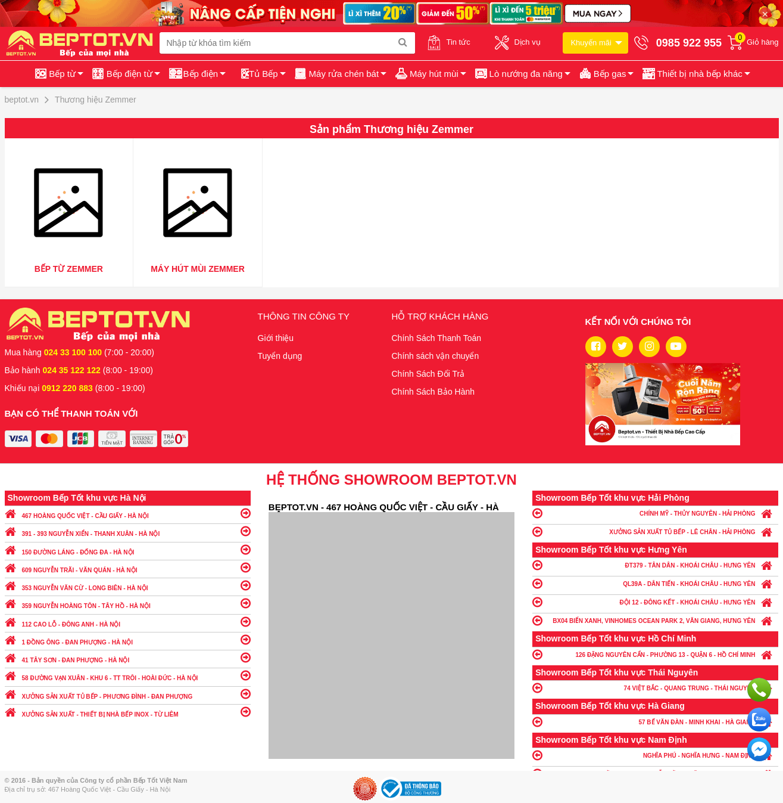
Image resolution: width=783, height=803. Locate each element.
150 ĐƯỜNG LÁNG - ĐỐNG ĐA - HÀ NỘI (128, 549)
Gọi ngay (759, 690)
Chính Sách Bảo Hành (433, 391)
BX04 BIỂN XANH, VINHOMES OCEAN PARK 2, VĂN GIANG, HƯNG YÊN (655, 620)
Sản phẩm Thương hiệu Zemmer (391, 129)
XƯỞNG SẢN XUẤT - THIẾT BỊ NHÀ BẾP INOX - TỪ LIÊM (128, 711)
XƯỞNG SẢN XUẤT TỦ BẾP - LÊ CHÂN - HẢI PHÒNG (655, 531)
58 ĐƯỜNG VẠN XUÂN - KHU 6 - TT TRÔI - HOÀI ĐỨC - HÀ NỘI (128, 675)
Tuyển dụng (280, 356)
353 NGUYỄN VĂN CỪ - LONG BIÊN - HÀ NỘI (128, 585)
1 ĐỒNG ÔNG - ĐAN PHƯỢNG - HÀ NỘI (128, 639)
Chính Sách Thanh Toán (437, 338)
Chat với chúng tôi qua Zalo (759, 719)
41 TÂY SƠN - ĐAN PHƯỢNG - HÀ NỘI (128, 657)
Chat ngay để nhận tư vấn (759, 749)
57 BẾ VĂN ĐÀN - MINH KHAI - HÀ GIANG (655, 721)
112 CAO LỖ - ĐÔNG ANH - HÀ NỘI (128, 621)
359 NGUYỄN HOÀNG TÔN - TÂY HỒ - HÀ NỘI (128, 603)
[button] (695, 74)
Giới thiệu (276, 338)
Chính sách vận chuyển (435, 356)
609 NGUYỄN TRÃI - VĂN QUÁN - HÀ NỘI (128, 567)
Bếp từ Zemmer (69, 269)
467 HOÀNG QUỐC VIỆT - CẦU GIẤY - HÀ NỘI (128, 513)
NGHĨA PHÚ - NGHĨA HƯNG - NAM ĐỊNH (655, 755)
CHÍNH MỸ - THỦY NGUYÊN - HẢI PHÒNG (655, 513)
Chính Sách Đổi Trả (428, 374)
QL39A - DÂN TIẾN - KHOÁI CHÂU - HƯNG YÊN (655, 583)
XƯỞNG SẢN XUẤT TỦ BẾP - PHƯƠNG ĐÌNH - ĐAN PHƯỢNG (128, 693)
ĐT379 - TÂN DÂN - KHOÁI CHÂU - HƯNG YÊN (655, 565)
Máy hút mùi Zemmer (198, 269)
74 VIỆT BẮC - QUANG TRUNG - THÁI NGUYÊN (655, 688)
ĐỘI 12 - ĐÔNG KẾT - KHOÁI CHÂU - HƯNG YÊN (655, 602)
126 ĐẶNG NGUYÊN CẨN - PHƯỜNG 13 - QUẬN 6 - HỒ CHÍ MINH (655, 654)
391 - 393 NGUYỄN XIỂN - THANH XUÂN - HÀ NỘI (128, 531)
